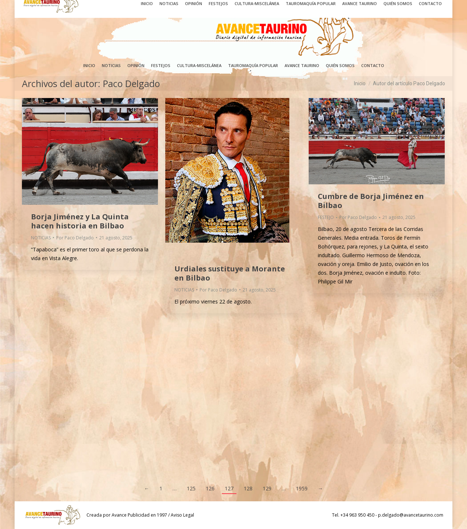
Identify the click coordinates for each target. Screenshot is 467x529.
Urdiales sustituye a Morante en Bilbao (229, 273)
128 (248, 488)
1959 (302, 488)
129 (267, 488)
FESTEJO (326, 217)
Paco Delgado (131, 83)
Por (75, 238)
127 (229, 488)
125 (191, 488)
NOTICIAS (41, 238)
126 (210, 488)
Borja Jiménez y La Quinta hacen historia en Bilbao (80, 221)
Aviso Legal (182, 515)
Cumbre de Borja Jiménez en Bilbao (371, 200)
